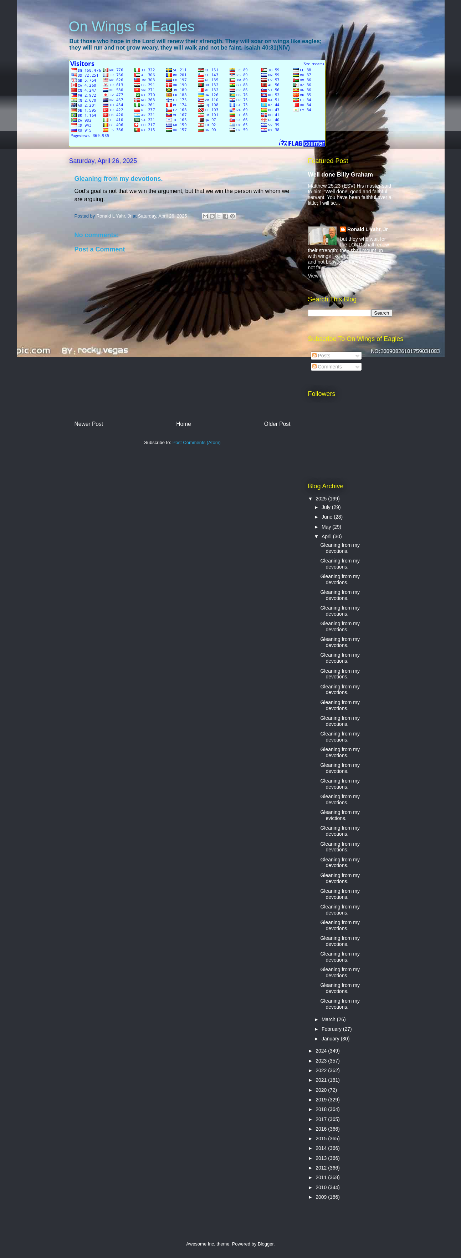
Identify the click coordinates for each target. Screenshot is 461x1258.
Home (183, 424)
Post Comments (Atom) (197, 442)
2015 (322, 1138)
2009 (322, 1197)
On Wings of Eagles (132, 26)
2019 (322, 1099)
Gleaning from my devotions (339, 972)
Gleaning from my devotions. (339, 548)
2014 (322, 1148)
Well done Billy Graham (340, 174)
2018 (322, 1109)
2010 (322, 1187)
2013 (322, 1158)
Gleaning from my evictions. (339, 815)
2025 (322, 498)
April (327, 536)
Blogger (265, 1244)
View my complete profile (335, 276)
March (329, 1019)
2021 (322, 1080)
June (328, 517)
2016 (322, 1129)
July (327, 507)
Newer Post (89, 424)
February (332, 1029)
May (327, 527)
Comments (327, 367)
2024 (322, 1051)
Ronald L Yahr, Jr (367, 229)
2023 (322, 1061)
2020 (322, 1090)
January (331, 1038)
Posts (321, 355)
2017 (322, 1119)
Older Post (277, 424)
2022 (322, 1070)
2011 (322, 1177)
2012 (322, 1168)
